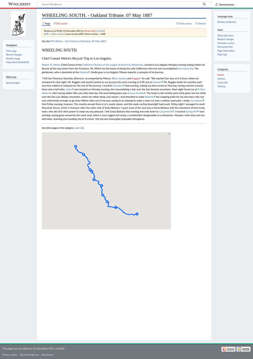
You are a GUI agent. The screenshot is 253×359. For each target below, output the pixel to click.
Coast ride (222, 82)
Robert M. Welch (51, 64)
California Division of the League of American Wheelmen (112, 64)
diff (46, 34)
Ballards (149, 96)
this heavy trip (185, 68)
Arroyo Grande (135, 93)
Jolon (68, 89)
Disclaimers (47, 354)
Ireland (122, 78)
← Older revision (56, 34)
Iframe (220, 74)
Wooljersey (19, 3)
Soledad (156, 82)
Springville (191, 111)
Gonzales (117, 85)
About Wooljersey (29, 354)
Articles (221, 78)
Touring (221, 86)
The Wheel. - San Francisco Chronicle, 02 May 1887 (78, 41)
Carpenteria (165, 111)
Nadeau (84, 72)
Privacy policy (9, 354)
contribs (100, 31)
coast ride (79, 127)
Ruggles (136, 78)
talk (93, 31)
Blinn (114, 78)
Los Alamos (196, 100)
